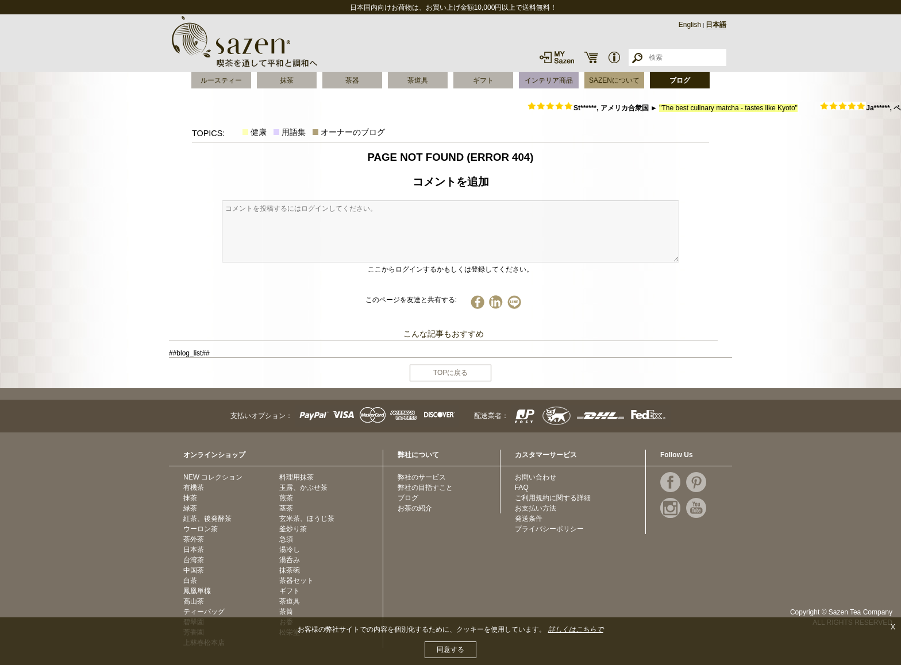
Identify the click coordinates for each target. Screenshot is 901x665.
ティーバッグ (204, 612)
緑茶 (190, 508)
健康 (259, 132)
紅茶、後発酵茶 (207, 519)
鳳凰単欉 (197, 591)
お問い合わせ (535, 477)
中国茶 (193, 570)
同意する (450, 649)
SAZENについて (614, 80)
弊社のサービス (422, 477)
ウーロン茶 (200, 529)
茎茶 (286, 508)
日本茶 (193, 550)
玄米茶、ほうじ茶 (306, 519)
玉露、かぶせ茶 (303, 488)
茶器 (352, 80)
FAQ (522, 488)
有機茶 (193, 488)
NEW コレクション (212, 477)
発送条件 (528, 519)
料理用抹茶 (296, 477)
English (690, 25)
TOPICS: (208, 133)
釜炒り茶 (293, 529)
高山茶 (193, 601)
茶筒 (286, 612)
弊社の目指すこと (425, 488)
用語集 (294, 132)
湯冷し (289, 550)
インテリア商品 (549, 80)
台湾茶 (193, 560)
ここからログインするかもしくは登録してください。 (450, 269)
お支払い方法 (535, 508)
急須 (286, 539)
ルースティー (221, 80)
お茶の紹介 (415, 508)
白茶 (190, 581)
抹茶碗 (289, 570)
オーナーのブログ (353, 132)
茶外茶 (193, 539)
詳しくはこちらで (575, 629)
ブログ (679, 80)
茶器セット (296, 581)
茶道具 (417, 80)
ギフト (483, 80)
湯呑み (289, 560)
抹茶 (287, 80)
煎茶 (286, 498)
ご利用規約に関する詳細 (553, 498)
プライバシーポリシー (549, 529)
